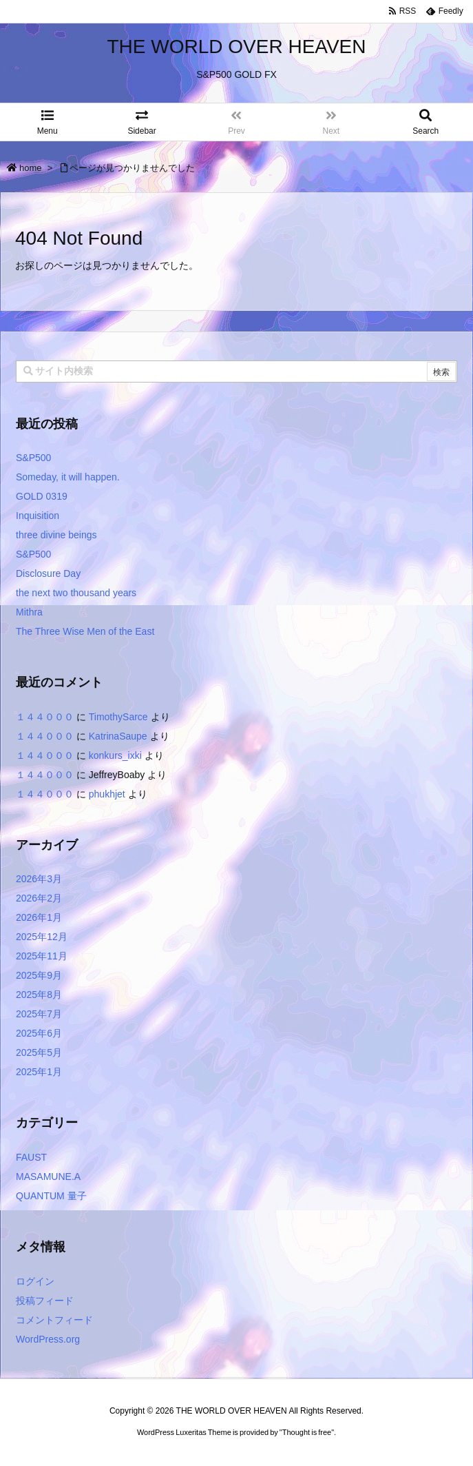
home (30, 168)
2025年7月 (39, 1013)
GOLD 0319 (41, 496)
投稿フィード (45, 1300)
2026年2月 (39, 898)
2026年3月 (39, 878)
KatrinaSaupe (118, 736)
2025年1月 (39, 1071)
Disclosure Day (48, 573)
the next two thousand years (76, 592)
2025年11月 (41, 955)
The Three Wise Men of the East (85, 631)
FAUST (31, 1157)
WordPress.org (48, 1339)
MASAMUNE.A (48, 1176)
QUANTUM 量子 (51, 1195)
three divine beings (56, 534)
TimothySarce (118, 716)
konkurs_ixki (115, 755)
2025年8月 (39, 994)
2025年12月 (41, 936)
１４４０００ (45, 716)
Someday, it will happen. (68, 476)
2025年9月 (39, 975)
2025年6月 (39, 1033)
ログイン (35, 1281)
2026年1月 (39, 917)
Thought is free (306, 1446)
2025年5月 (39, 1052)
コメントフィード (54, 1319)
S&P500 (33, 457)
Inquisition (37, 515)
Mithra (29, 612)
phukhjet (107, 794)
